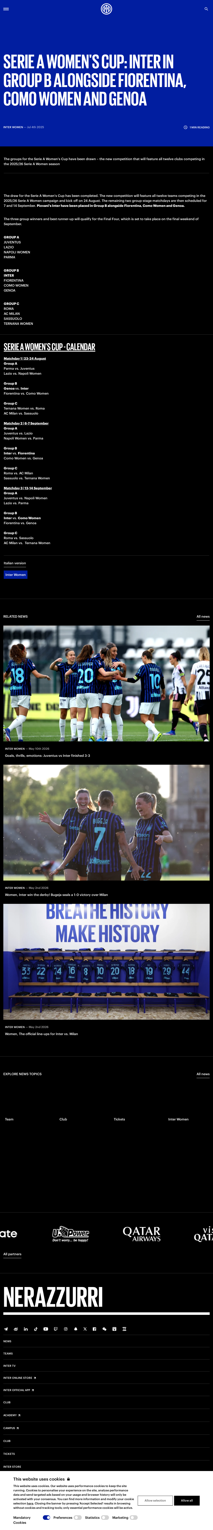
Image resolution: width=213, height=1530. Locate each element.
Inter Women (15, 583)
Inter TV (9, 1366)
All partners (12, 1254)
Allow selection (155, 1500)
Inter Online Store (17, 1378)
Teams (8, 1353)
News (7, 1341)
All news (203, 624)
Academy (10, 1415)
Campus (9, 1428)
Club (6, 1402)
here (30, 1503)
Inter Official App (16, 1390)
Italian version (15, 571)
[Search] (206, 8)
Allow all (187, 1500)
